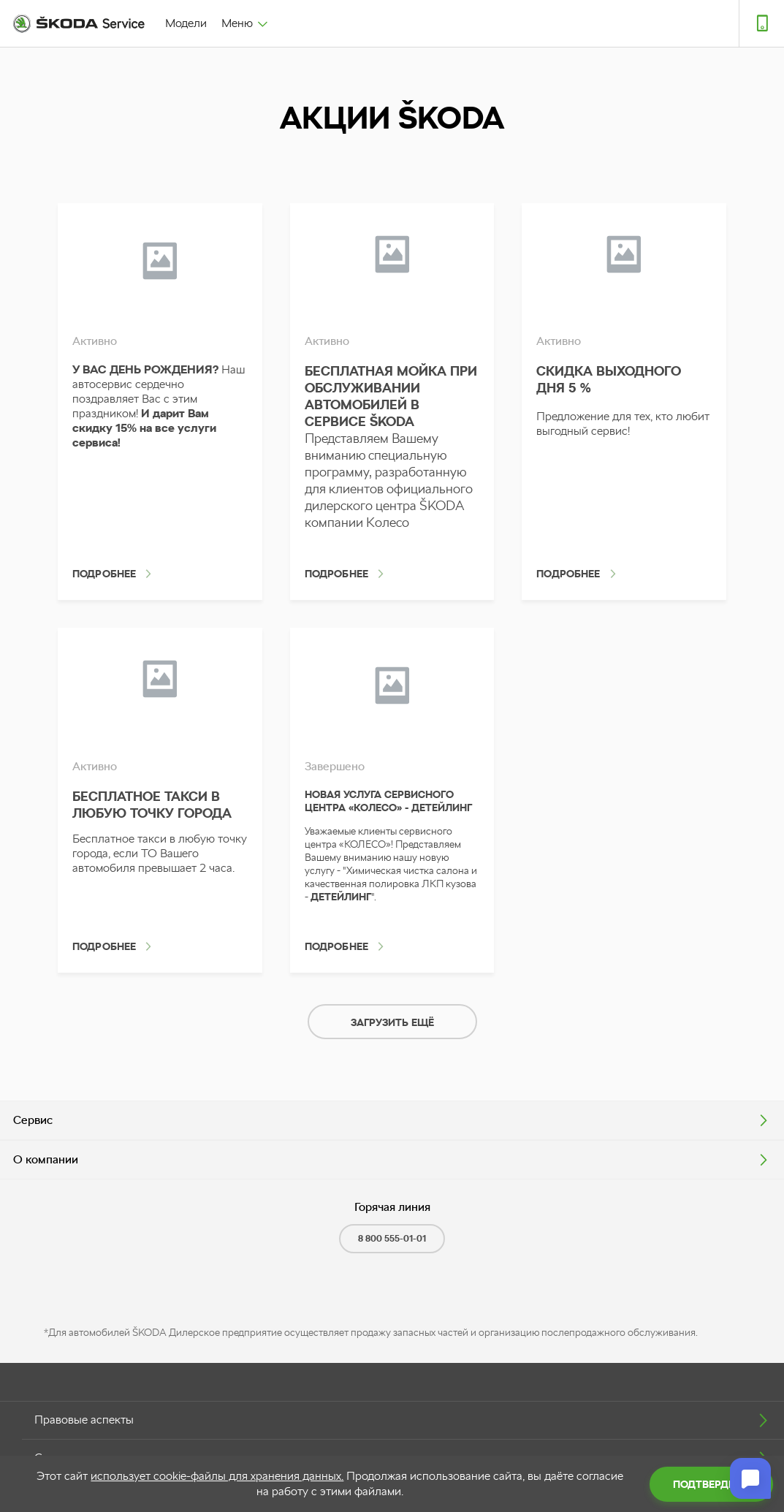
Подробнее (104, 574)
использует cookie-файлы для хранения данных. (217, 1476)
